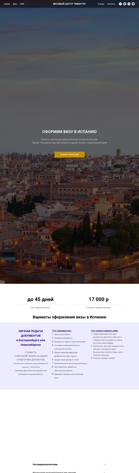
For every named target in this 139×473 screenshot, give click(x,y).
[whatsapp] (133, 3)
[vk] (120, 3)
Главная (7, 4)
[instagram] (124, 3)
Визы (15, 4)
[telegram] (128, 3)
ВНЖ (22, 4)
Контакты (111, 4)
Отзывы (101, 4)
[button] (70, 155)
